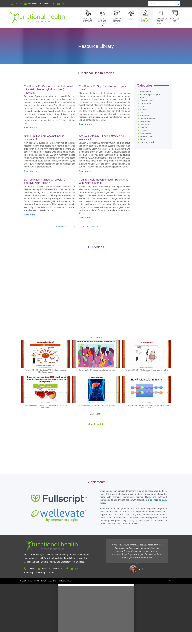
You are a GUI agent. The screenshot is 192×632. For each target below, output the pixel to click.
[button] (98, 213)
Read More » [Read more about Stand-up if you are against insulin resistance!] (30, 47)
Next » (95, 103)
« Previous (61, 103)
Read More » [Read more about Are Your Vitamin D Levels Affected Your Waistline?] (85, 47)
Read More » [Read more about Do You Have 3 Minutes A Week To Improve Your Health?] (30, 91)
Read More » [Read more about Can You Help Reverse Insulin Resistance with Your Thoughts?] (85, 94)
